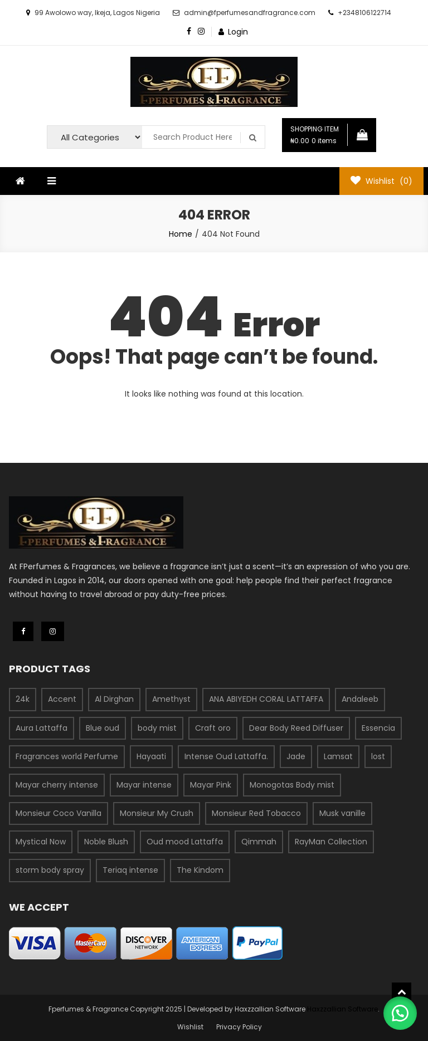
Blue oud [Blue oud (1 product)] (102, 728)
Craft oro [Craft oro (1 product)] (213, 728)
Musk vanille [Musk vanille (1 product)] (342, 813)
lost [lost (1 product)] (378, 756)
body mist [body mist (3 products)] (157, 728)
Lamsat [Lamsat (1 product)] (338, 756)
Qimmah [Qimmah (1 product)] (258, 841)
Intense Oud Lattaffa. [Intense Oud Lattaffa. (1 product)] (226, 756)
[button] (400, 1013)
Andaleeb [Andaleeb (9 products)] (360, 699)
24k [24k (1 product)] (23, 699)
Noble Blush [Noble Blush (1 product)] (106, 841)
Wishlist (190, 1027)
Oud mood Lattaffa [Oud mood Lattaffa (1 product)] (185, 841)
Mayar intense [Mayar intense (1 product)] (144, 784)
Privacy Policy (239, 1027)
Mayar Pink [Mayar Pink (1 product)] (210, 784)
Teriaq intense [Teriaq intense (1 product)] (130, 870)
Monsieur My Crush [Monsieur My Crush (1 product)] (156, 813)
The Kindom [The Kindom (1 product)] (200, 870)
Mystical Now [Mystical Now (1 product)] (41, 841)
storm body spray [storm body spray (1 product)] (50, 870)
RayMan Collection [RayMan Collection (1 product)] (331, 841)
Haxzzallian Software (342, 1009)
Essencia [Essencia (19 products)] (378, 728)
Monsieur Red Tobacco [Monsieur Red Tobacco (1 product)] (256, 813)
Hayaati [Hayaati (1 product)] (151, 756)
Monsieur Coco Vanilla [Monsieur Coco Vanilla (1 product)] (58, 813)
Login (238, 32)
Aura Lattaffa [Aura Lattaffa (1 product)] (41, 728)
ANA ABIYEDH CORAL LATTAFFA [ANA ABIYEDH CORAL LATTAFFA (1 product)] (266, 699)
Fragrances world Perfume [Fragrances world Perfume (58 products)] (67, 756)
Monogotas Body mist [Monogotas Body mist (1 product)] (292, 784)
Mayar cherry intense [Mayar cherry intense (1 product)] (57, 784)
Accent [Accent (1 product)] (62, 699)
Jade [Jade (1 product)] (295, 756)
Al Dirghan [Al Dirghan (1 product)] (114, 699)
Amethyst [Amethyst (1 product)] (171, 699)
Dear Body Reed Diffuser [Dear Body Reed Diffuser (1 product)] (296, 728)
